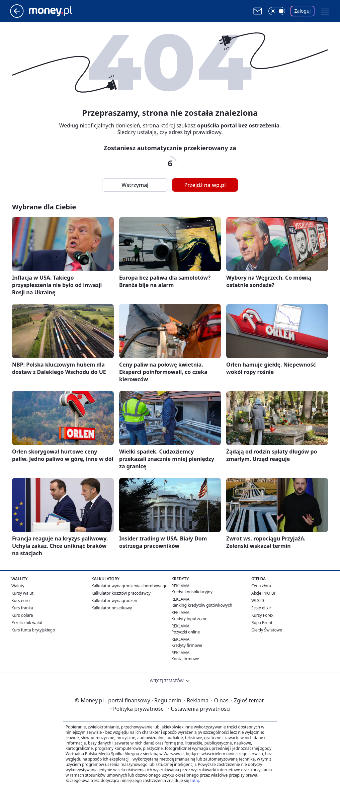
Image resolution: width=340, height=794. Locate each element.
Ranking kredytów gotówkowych (201, 605)
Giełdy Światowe (266, 630)
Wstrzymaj (134, 185)
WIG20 (257, 600)
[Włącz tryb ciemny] (276, 11)
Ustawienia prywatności (199, 708)
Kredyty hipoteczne (189, 618)
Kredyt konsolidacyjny (191, 592)
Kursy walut (22, 593)
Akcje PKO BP (263, 593)
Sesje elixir (261, 608)
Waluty (17, 586)
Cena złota (261, 586)
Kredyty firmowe (186, 645)
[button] (325, 11)
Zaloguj (302, 11)
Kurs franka (22, 608)
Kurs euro (20, 600)
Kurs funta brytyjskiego (33, 630)
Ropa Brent (261, 622)
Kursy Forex (262, 615)
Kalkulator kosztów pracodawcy (121, 593)
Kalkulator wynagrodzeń (114, 600)
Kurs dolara (22, 615)
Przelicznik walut (26, 622)
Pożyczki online (185, 632)
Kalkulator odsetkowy (111, 608)
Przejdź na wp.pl (205, 185)
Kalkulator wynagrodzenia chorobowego (129, 586)
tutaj (194, 780)
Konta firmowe (185, 659)
